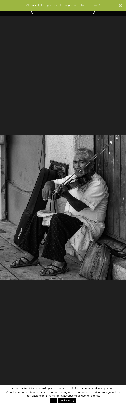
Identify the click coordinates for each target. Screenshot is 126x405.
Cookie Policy (67, 400)
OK (53, 400)
